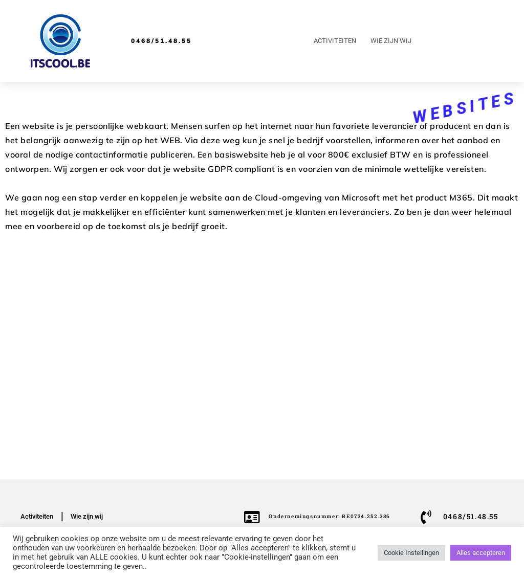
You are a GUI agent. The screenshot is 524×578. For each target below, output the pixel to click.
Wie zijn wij (390, 41)
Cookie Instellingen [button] (411, 553)
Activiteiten (335, 41)
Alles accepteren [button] (480, 553)
